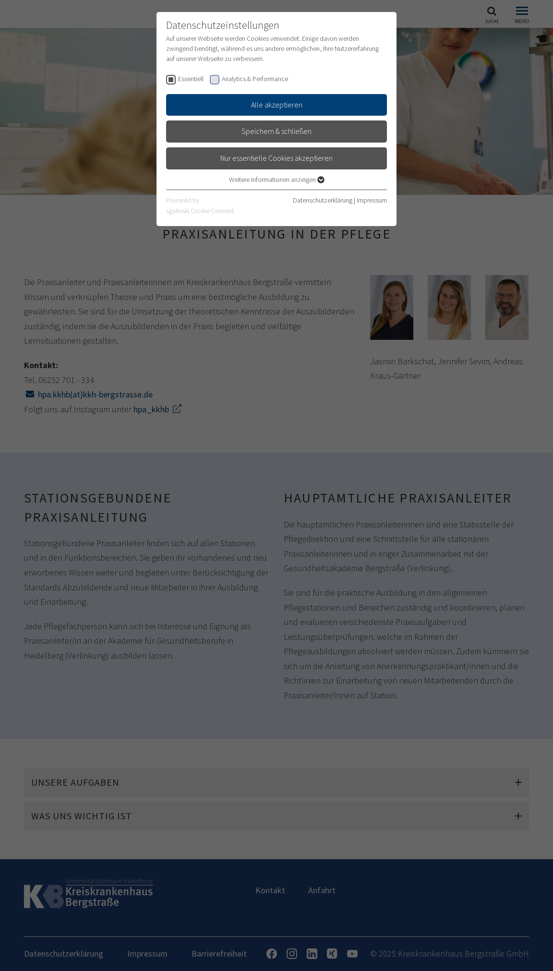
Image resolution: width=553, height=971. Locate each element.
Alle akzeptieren (276, 104)
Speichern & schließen (276, 131)
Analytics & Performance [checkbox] (255, 78)
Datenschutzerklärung (322, 200)
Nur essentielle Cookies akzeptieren (276, 158)
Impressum (372, 200)
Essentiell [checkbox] (191, 78)
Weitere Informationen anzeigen (277, 179)
